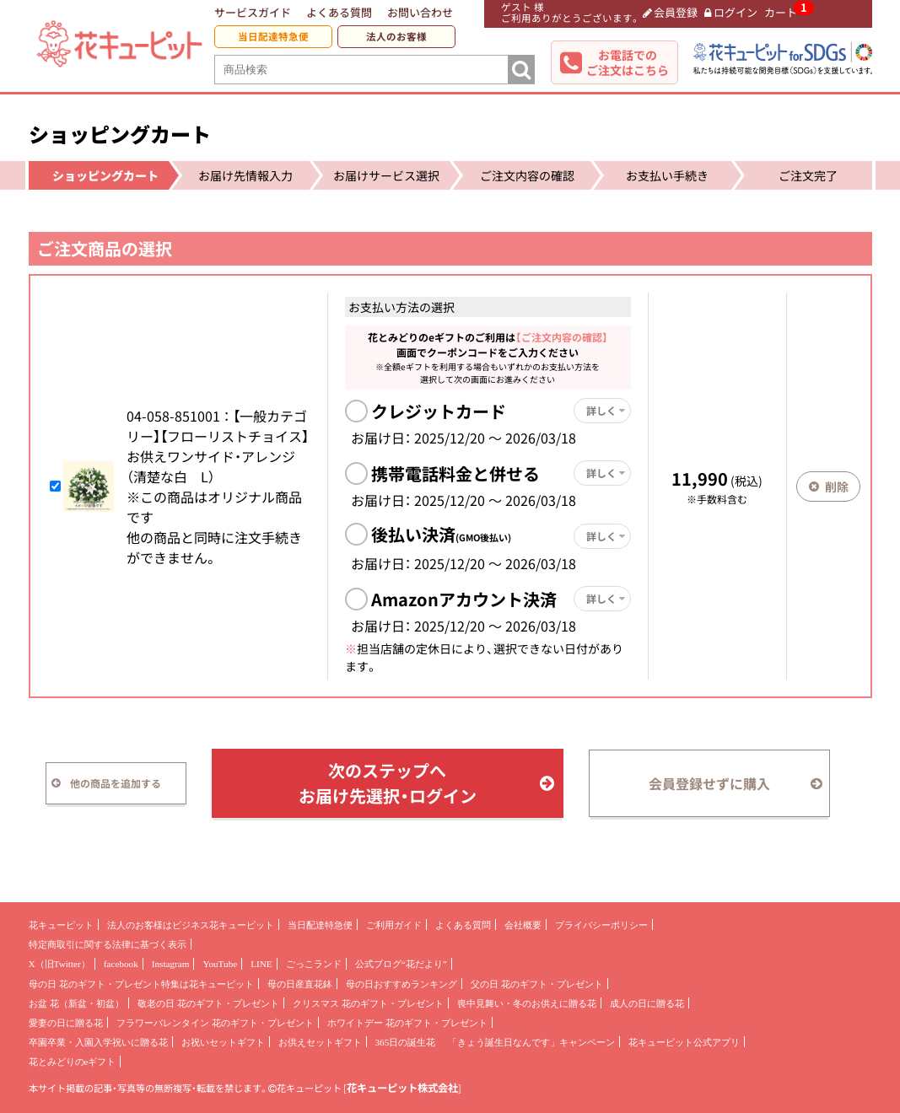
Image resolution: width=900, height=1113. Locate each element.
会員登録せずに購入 (735, 783)
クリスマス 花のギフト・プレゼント (368, 1003)
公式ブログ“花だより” (401, 964)
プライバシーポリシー (601, 925)
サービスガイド (252, 12)
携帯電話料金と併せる (455, 473)
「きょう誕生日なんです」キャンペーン (531, 1042)
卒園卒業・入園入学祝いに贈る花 (98, 1042)
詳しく (605, 410)
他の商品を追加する (106, 783)
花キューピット (61, 925)
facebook (121, 964)
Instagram (171, 964)
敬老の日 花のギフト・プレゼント (208, 1003)
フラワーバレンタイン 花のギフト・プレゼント (215, 1023)
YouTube (219, 964)
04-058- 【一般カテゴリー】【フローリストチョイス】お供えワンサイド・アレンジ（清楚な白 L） (218, 446)
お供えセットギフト (320, 1042)
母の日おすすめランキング (401, 984)
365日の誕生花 (405, 1042)
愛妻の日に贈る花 (66, 1023)
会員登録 (670, 12)
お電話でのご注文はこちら (627, 62)
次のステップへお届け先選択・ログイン (426, 783)
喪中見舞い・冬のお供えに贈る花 (526, 1003)
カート (780, 12)
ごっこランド (314, 964)
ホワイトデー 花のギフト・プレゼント (407, 1023)
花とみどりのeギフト (72, 1062)
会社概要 (523, 925)
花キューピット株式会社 (402, 1087)
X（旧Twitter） (59, 964)
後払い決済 (441, 534)
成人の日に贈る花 (647, 1003)
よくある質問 (339, 12)
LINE (261, 964)
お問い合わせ (420, 12)
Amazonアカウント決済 (464, 599)
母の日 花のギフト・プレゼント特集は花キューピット (141, 984)
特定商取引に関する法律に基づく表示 (107, 944)
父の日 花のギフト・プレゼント (537, 984)
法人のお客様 (396, 37)
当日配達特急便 (273, 37)
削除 (829, 486)
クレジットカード (438, 411)
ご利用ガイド (394, 925)
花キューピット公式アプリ (684, 1042)
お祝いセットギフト (223, 1042)
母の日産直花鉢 (299, 984)
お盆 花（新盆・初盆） (76, 1003)
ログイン (730, 12)
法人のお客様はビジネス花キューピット (190, 925)
